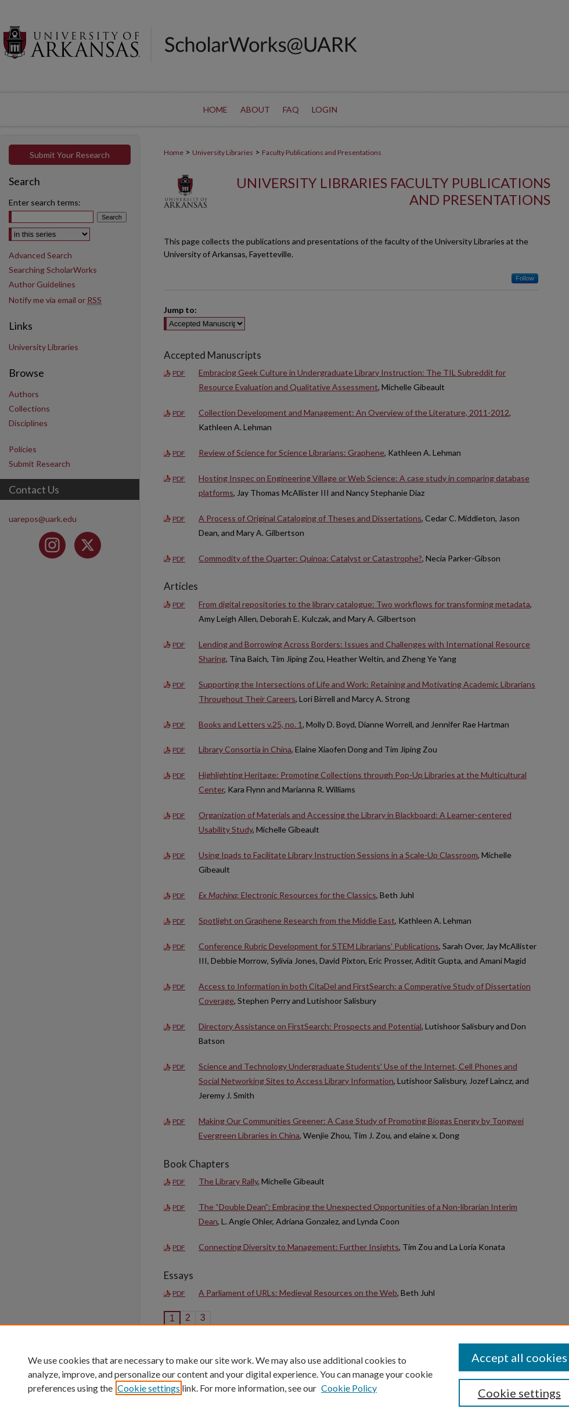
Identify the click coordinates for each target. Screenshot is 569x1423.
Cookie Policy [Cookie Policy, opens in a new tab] (349, 1387)
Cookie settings (148, 1387)
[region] (284, 1373)
